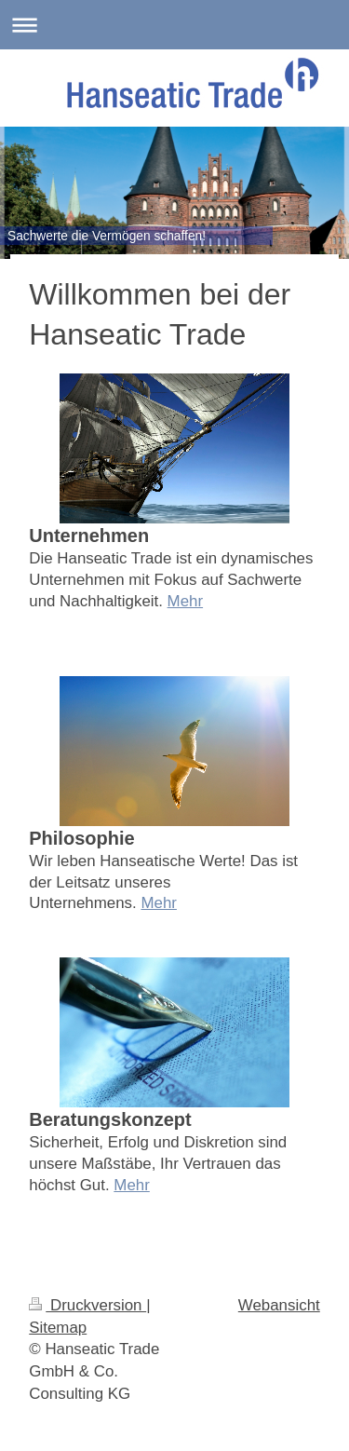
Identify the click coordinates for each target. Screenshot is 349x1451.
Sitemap (58, 1327)
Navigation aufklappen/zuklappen (174, 25)
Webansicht (279, 1305)
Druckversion (87, 1305)
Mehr (185, 601)
